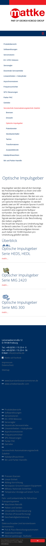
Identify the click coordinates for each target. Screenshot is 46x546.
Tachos (8, 139)
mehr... (5, 258)
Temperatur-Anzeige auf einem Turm (22, 492)
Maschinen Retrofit (13, 504)
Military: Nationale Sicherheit (18, 488)
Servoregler (8, 65)
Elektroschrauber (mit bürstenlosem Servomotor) (19, 525)
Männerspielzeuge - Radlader (18, 536)
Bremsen (9, 113)
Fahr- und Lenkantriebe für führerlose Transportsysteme (19, 500)
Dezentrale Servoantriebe (13, 71)
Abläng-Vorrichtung (14, 482)
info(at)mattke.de (16, 353)
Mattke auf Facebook (13, 358)
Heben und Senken (13, 507)
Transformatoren (12, 144)
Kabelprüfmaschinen (11, 155)
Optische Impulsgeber (14, 123)
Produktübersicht (10, 44)
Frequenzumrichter (11, 87)
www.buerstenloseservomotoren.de (21, 380)
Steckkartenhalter (12, 134)
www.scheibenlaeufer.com (17, 383)
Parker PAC (8, 97)
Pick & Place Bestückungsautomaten (21, 529)
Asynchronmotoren (11, 81)
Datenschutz (8, 365)
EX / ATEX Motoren (11, 60)
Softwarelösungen (10, 49)
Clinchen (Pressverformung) (18, 514)
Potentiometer (11, 128)
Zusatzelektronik (12, 150)
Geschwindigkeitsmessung (17, 517)
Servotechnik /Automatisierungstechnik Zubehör (22, 108)
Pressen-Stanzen (12, 476)
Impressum (7, 362)
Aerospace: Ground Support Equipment (23, 485)
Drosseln (9, 118)
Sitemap (5, 370)
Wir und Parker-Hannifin (13, 161)
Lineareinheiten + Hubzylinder (15, 76)
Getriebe (7, 103)
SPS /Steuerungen (11, 92)
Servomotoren (9, 55)
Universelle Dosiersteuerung (18, 511)
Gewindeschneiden (13, 533)
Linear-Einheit (11, 479)
